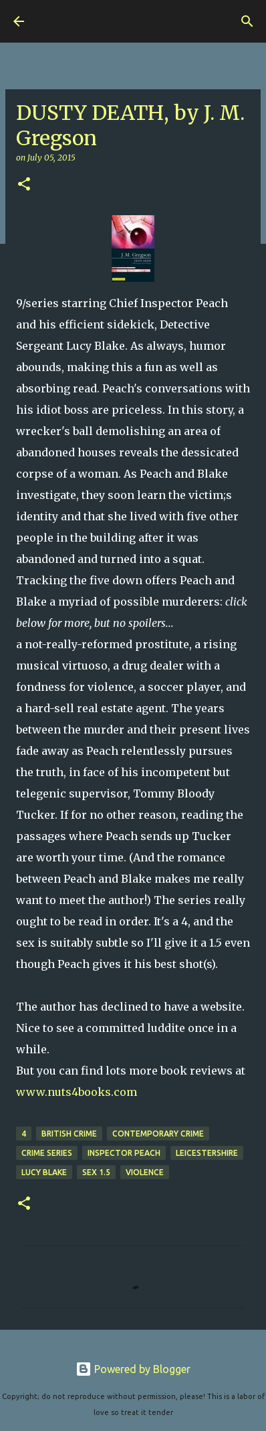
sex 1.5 (96, 1172)
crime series (46, 1153)
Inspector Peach (124, 1153)
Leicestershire (207, 1153)
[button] (24, 185)
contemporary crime (158, 1133)
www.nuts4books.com (76, 1092)
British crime (69, 1133)
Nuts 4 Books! (75, 21)
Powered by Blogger (133, 1369)
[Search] (247, 21)
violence (145, 1172)
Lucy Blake (44, 1172)
